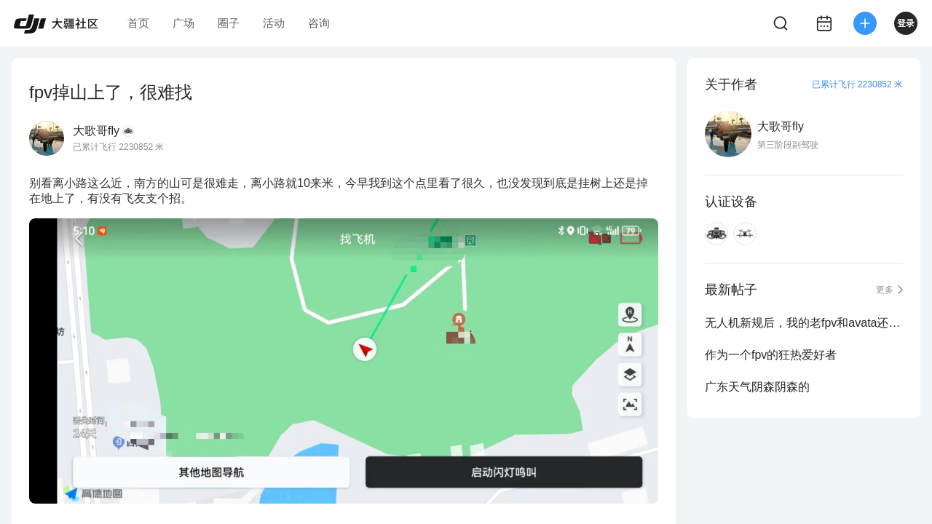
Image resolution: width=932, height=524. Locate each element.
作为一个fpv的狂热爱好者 (771, 355)
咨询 (319, 23)
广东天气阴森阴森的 (757, 387)
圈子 (229, 23)
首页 (138, 23)
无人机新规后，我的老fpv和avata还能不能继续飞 (804, 323)
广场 (183, 23)
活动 (274, 23)
